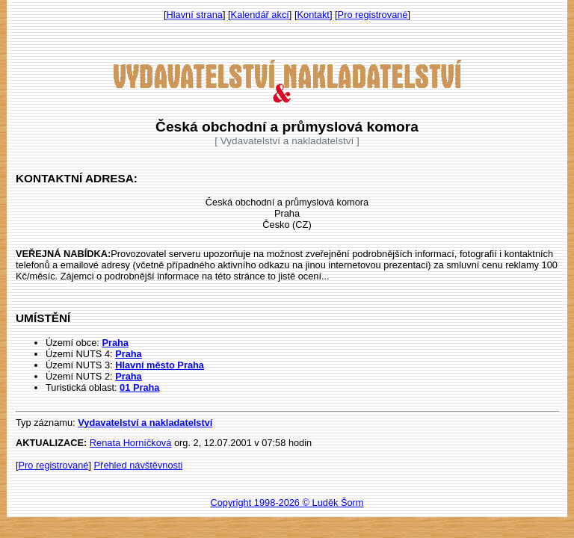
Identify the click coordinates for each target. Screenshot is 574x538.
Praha (115, 342)
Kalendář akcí (260, 14)
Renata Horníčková (131, 442)
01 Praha (139, 387)
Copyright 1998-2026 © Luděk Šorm (286, 502)
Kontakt (313, 14)
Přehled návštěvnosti (138, 465)
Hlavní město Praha (159, 365)
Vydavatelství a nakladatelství (145, 422)
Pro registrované (373, 14)
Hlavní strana (195, 14)
